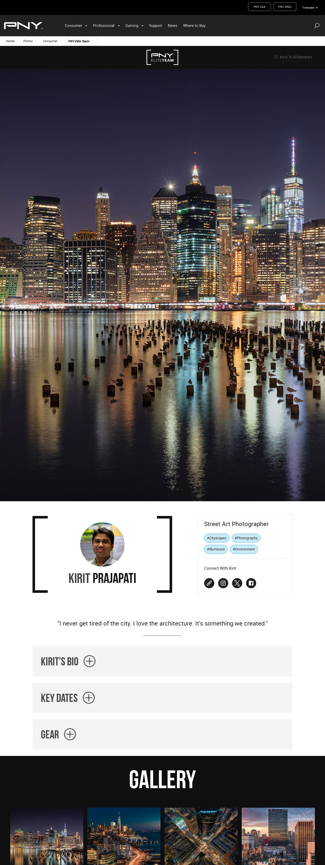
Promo (27, 41)
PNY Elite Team (78, 41)
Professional (104, 25)
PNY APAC (284, 7)
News (172, 25)
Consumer (73, 25)
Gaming (131, 25)
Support (155, 25)
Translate (308, 7)
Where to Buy (194, 25)
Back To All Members (293, 57)
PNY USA (259, 7)
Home (10, 41)
